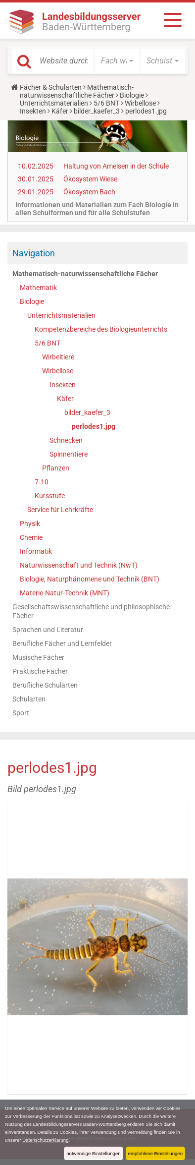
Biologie (132, 95)
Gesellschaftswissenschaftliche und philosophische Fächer (91, 611)
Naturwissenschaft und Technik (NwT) (79, 565)
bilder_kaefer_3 (97, 111)
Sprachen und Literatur (47, 630)
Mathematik (38, 287)
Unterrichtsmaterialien (54, 103)
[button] (117, 61)
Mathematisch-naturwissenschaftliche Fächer (77, 91)
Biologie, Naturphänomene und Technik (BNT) (89, 579)
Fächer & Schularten (51, 87)
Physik (30, 523)
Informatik (36, 551)
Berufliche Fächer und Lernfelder (62, 643)
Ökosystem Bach (89, 192)
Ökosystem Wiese (90, 179)
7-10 (42, 482)
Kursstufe (50, 496)
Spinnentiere (68, 454)
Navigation (33, 253)
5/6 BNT (106, 103)
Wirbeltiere (58, 357)
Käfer (59, 111)
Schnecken (66, 440)
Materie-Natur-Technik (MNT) (64, 593)
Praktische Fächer (40, 671)
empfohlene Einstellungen (155, 1153)
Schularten (29, 699)
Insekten (33, 111)
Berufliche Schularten (45, 685)
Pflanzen (55, 468)
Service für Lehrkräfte (60, 510)
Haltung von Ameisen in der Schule (116, 166)
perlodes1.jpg (93, 426)
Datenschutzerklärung (45, 1140)
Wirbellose (140, 103)
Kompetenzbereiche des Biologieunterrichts (101, 329)
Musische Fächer (38, 657)
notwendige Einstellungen (93, 1153)
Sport (20, 713)
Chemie (31, 537)
